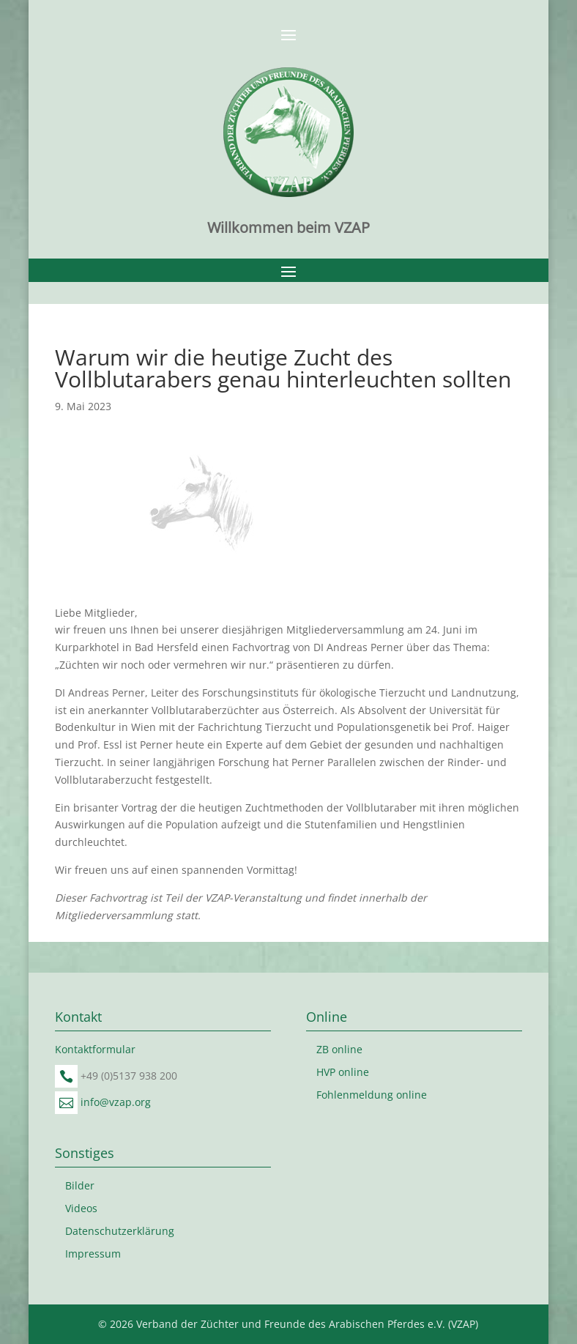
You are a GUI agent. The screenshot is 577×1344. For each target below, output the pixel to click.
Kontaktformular (95, 1049)
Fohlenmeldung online (371, 1095)
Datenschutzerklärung (119, 1231)
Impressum (93, 1254)
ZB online (339, 1049)
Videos (81, 1208)
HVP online (342, 1072)
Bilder (79, 1185)
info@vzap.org (116, 1102)
